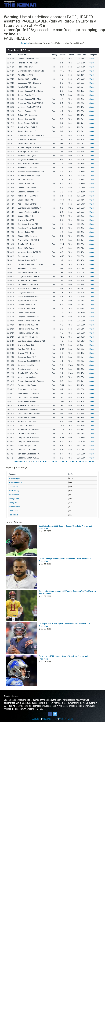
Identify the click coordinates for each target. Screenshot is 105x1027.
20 (80, 462)
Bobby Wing (14, 503)
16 (66, 462)
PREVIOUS (18, 462)
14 (59, 462)
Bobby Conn (14, 499)
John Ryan (13, 487)
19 (76, 462)
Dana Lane (13, 511)
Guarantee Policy (50, 719)
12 (53, 462)
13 (56, 462)
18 (73, 462)
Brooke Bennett (15, 483)
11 (49, 462)
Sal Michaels (14, 495)
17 (69, 462)
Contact (62, 719)
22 (86, 462)
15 (63, 462)
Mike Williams (14, 507)
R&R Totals (13, 515)
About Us (36, 719)
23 (90, 462)
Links (70, 719)
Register (25, 43)
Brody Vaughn (14, 478)
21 (83, 462)
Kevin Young (14, 491)
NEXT (94, 462)
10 (46, 462)
